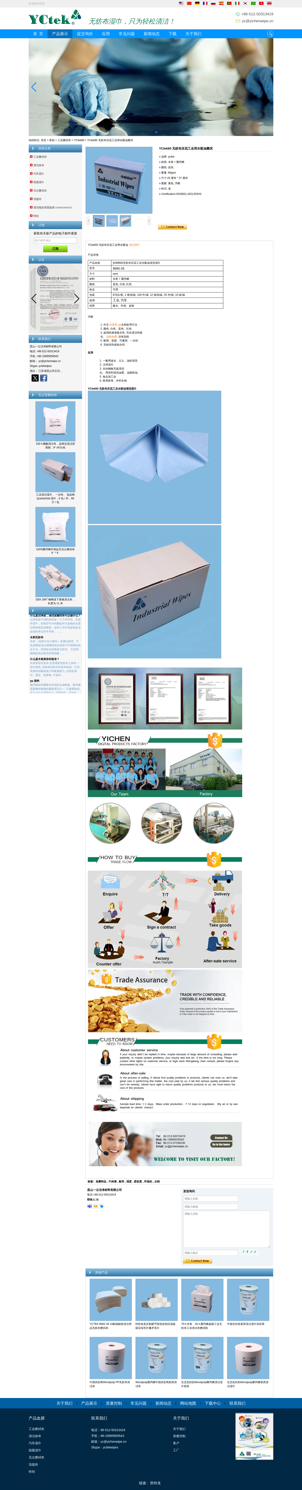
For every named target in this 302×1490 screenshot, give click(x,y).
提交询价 (85, 34)
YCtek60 (79, 140)
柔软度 (138, 1181)
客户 (176, 1443)
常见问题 (127, 34)
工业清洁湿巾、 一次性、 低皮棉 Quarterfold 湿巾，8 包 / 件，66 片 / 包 (55, 498)
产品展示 (60, 34)
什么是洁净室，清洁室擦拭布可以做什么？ (55, 618)
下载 (173, 34)
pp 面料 (34, 683)
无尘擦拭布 (40, 190)
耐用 (121, 1181)
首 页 (38, 34)
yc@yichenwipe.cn (257, 21)
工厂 (176, 1450)
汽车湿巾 (38, 173)
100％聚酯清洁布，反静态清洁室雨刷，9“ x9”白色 (55, 445)
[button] (146, 132)
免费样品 (101, 1181)
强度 (129, 1181)
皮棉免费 (111, 336)
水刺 (157, 1181)
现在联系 (55, 386)
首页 (43, 140)
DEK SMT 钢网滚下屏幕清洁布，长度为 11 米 (55, 601)
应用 (106, 34)
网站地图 (188, 1403)
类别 (51, 140)
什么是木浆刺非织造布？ (44, 661)
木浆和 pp (115, 324)
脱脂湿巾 (38, 182)
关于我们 (193, 34)
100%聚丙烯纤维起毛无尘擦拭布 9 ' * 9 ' (55, 551)
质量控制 (114, 1403)
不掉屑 (113, 1181)
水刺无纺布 (36, 640)
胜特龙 (155, 1483)
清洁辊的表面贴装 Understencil (52, 207)
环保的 (148, 1181)
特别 (36, 216)
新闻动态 (152, 34)
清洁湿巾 (134, 244)
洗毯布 (37, 199)
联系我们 (238, 1403)
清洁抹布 (38, 165)
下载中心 (213, 1403)
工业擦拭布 (64, 140)
